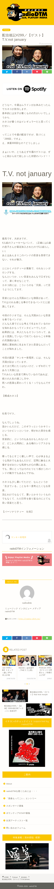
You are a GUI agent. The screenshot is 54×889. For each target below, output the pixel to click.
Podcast (6, 30)
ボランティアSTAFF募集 (18, 813)
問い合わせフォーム (16, 828)
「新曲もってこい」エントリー (21, 798)
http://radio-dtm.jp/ (29, 618)
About (9, 784)
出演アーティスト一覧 (17, 820)
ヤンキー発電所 (18, 537)
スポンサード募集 (14, 806)
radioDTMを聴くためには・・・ (22, 791)
